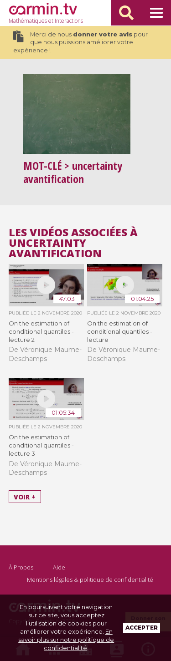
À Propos (21, 567)
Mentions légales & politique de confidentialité (90, 579)
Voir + (25, 496)
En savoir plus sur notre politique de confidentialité (66, 639)
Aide (59, 567)
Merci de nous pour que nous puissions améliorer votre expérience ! (80, 42)
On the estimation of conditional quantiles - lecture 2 (41, 331)
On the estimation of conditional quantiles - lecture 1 (119, 331)
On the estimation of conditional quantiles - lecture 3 (41, 445)
